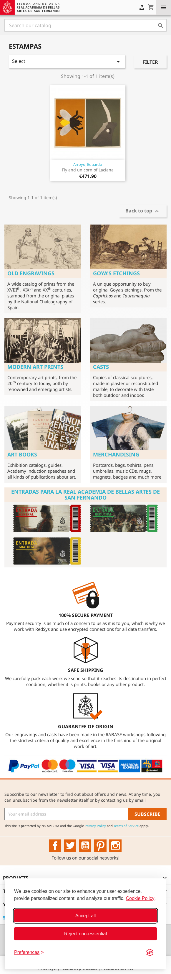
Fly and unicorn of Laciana (88, 170)
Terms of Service (126, 826)
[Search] (85, 25)
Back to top (142, 211)
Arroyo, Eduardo (87, 164)
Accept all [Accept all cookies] (85, 915)
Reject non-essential (85, 933)
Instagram (115, 845)
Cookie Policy (140, 898)
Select (67, 61)
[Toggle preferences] (29, 952)
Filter (150, 62)
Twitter (70, 845)
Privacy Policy (95, 826)
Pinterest (100, 845)
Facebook (55, 845)
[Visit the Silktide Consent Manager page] (150, 952)
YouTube (85, 845)
